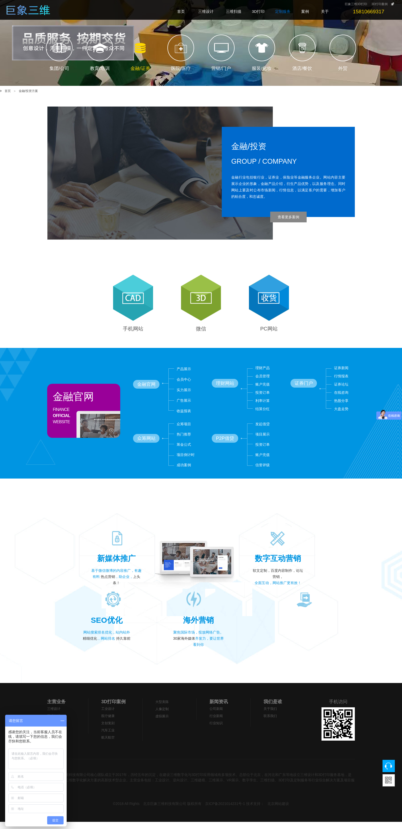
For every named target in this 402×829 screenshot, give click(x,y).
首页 (8, 91)
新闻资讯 (218, 708)
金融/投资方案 (28, 91)
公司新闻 (216, 716)
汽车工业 (108, 737)
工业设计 (108, 716)
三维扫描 (54, 723)
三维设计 (54, 716)
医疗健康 (108, 723)
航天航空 (108, 745)
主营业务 (56, 708)
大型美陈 (54, 737)
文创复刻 (108, 730)
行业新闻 (216, 723)
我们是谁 (273, 708)
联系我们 (270, 723)
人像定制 (162, 716)
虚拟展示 (162, 723)
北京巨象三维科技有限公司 (164, 811)
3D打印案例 (379, 4)
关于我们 (270, 716)
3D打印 (52, 730)
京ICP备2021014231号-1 (225, 811)
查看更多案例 (288, 217)
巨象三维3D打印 (356, 4)
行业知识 (216, 730)
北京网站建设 (278, 811)
